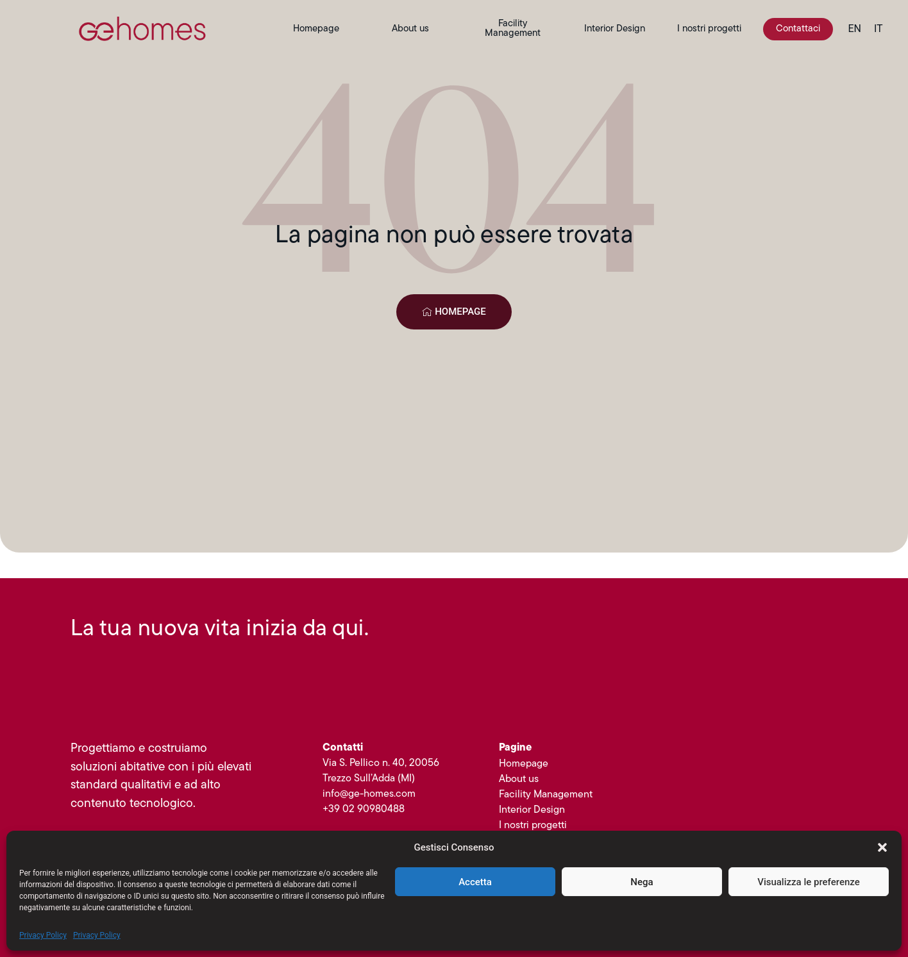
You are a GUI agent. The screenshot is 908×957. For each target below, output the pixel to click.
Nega (641, 882)
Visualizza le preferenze (808, 882)
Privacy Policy (43, 935)
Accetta (475, 882)
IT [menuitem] (878, 28)
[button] (882, 847)
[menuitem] (854, 29)
